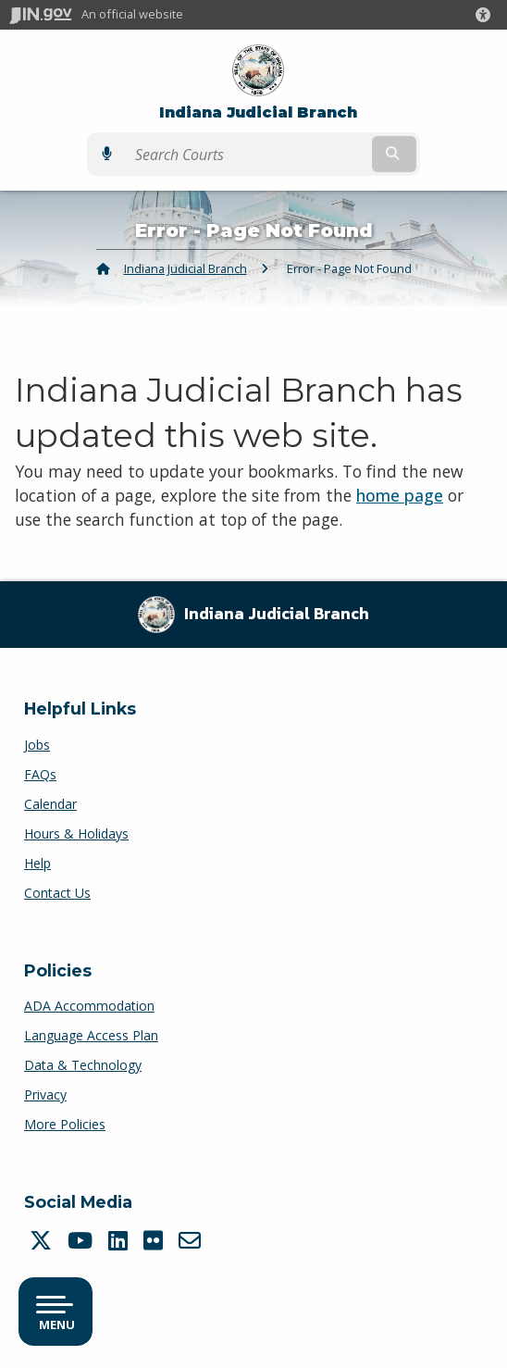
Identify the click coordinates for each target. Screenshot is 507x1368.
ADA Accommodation (89, 1005)
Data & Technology (83, 1065)
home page (399, 495)
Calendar (50, 804)
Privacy (45, 1094)
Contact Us (57, 893)
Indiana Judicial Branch (258, 112)
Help (37, 863)
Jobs (37, 744)
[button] (487, 14)
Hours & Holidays (76, 833)
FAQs (40, 774)
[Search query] (247, 154)
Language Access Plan (91, 1035)
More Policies (64, 1124)
